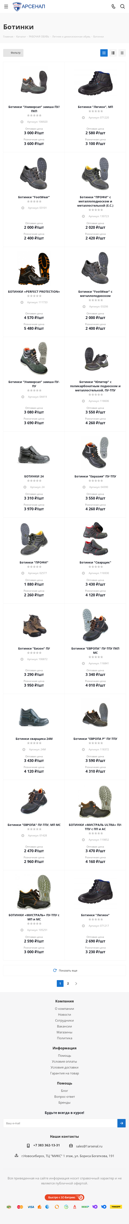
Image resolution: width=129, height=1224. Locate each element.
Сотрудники (64, 1020)
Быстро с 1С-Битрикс (61, 1197)
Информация (64, 1048)
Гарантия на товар (64, 1073)
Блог (64, 1090)
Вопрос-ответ (64, 1096)
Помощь (64, 1055)
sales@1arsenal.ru (89, 1146)
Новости (64, 1014)
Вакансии (64, 1026)
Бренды (64, 1102)
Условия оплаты (64, 1061)
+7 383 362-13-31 (46, 1145)
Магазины (64, 1032)
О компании (64, 1008)
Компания (64, 1001)
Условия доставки (65, 1067)
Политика (64, 1038)
